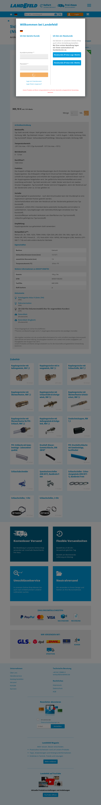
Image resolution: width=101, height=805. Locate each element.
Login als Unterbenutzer (34, 81)
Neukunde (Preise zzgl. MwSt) (67, 55)
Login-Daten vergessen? (34, 84)
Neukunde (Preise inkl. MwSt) (67, 62)
